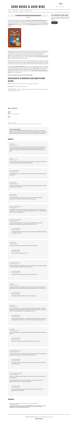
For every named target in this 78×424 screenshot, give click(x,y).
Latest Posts (15, 108)
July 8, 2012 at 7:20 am (14, 159)
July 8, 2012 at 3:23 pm (14, 208)
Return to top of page (39, 422)
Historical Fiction (33, 123)
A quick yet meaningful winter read (21, 86)
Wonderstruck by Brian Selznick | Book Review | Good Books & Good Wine (24, 406)
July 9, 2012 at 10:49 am (14, 377)
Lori (10, 158)
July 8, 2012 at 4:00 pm (14, 221)
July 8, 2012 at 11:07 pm (14, 265)
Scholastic (43, 123)
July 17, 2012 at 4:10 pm (16, 341)
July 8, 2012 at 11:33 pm (14, 286)
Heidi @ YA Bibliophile (14, 170)
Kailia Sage (12, 182)
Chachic (11, 307)
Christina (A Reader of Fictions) (16, 376)
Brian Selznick (19, 123)
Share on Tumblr (17, 113)
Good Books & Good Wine (28, 7)
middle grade (38, 123)
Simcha (11, 143)
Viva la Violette (39, 420)
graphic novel (28, 123)
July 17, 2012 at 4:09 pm (16, 363)
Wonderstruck (19, 24)
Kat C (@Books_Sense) (14, 263)
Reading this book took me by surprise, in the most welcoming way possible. (27, 83)
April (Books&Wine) (15, 229)
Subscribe (54, 22)
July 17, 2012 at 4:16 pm (16, 252)
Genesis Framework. (50, 420)
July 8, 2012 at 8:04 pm (14, 244)
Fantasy (23, 123)
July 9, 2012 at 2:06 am (14, 308)
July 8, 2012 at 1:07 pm (14, 196)
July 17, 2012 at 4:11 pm (16, 318)
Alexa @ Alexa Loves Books (15, 220)
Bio (9, 108)
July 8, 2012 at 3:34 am (14, 145)
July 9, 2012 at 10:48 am (14, 354)
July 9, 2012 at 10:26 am (14, 332)
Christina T (12, 243)
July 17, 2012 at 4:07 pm (16, 390)
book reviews (14, 122)
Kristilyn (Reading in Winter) (15, 207)
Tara (10, 285)
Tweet (11, 113)
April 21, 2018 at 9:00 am (14, 407)
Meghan (11, 331)
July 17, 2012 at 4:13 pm (16, 295)
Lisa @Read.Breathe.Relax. (15, 353)
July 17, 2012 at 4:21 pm (16, 230)
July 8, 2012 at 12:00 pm (14, 184)
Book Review (14, 123)
